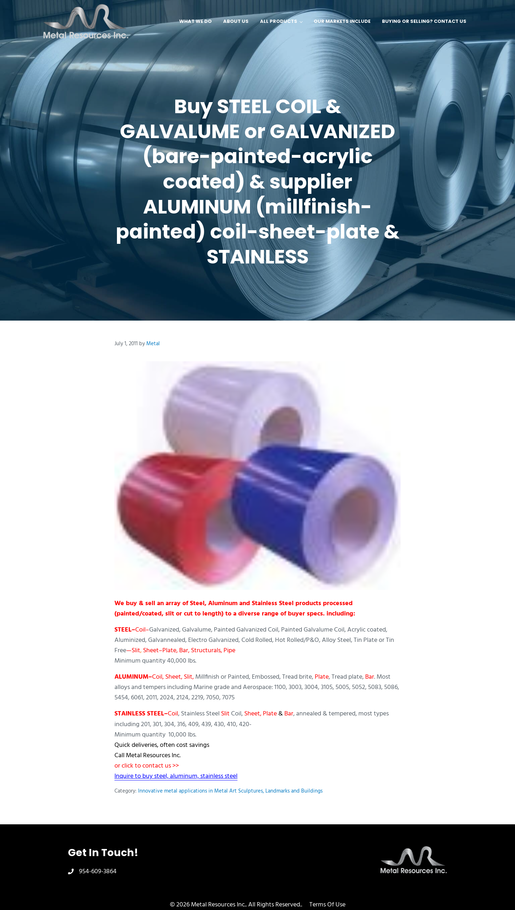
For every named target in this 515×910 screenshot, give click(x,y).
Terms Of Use (327, 905)
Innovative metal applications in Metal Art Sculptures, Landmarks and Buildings (230, 791)
